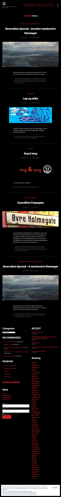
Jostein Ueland (30, 138)
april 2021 (34, 413)
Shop (52, 5)
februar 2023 (35, 384)
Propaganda (47, 6)
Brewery (38, 25)
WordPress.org (6, 405)
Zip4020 (23, 84)
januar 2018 (35, 473)
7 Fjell (22, 248)
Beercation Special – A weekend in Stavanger (30, 270)
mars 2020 (34, 431)
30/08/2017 (26, 277)
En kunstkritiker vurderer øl (39, 357)
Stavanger (45, 83)
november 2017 (36, 477)
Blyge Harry (31, 248)
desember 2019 (36, 436)
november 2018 (36, 456)
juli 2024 (34, 375)
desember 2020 (36, 418)
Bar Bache (26, 248)
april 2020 (34, 429)
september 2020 (36, 423)
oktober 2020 (35, 422)
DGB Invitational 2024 (9, 362)
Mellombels (17, 83)
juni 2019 (34, 443)
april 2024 (34, 377)
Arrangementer (30, 5)
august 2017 (35, 482)
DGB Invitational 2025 (37, 338)
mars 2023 (34, 382)
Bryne (41, 80)
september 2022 (36, 391)
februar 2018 (35, 472)
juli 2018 (34, 463)
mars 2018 (34, 470)
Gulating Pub (35, 250)
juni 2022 (34, 395)
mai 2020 (34, 427)
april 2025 (34, 370)
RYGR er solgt (7, 383)
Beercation (31, 25)
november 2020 (36, 420)
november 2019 (36, 438)
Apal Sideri (23, 80)
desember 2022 (36, 388)
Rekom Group (36, 189)
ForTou (36, 320)
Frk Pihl (27, 250)
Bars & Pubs (24, 25)
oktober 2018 (35, 457)
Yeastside (29, 252)
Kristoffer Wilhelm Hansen (23, 189)
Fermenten (31, 320)
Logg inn (4, 400)
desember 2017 (36, 475)
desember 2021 (36, 400)
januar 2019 (35, 452)
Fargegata (17, 250)
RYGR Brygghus (31, 83)
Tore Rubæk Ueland (34, 139)
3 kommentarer (35, 209)
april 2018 (34, 468)
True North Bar (23, 323)
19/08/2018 (26, 209)
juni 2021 (34, 409)
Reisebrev (42, 251)
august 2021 (35, 406)
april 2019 (34, 447)
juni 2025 (34, 368)
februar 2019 (35, 450)
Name (3, 409)
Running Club (26, 139)
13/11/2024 (25, 39)
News (24, 5)
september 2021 (36, 404)
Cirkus (16, 81)
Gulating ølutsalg (41, 320)
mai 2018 (34, 466)
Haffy (16, 251)
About (52, 6)
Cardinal (45, 80)
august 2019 (35, 441)
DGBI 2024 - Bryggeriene (10, 348)
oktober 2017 (35, 479)
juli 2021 (34, 407)
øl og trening (20, 139)
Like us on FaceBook (13, 388)
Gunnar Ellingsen (42, 250)
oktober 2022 (35, 389)
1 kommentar (36, 277)
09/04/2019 (25, 159)
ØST (21, 83)
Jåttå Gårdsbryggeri (27, 81)
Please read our (10, 420)
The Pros (44, 5)
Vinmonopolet (18, 84)
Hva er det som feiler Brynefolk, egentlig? (14, 353)
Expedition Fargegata (30, 204)
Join (49, 5)
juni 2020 (34, 425)
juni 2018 (34, 464)
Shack (20, 252)
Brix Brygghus (36, 80)
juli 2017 (34, 484)
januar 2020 (35, 434)
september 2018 (36, 459)
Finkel (21, 250)
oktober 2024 (35, 373)
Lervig (33, 81)
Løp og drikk (30, 100)
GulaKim (6, 377)
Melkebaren (43, 81)
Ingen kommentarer (35, 39)
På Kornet (25, 83)
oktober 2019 (35, 439)
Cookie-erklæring (33, 494)
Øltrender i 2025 (8, 350)
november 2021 (36, 402)
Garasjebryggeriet (22, 138)
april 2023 (34, 381)
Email (3, 415)
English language (31, 263)
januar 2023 (35, 386)
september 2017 (36, 481)
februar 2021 (35, 414)
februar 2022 (35, 398)
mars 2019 (34, 448)
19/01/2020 (25, 104)
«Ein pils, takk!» (36, 349)
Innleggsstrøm (6, 401)
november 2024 (36, 372)
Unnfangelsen (7, 380)
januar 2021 (35, 416)
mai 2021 (34, 411)
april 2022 (34, 397)
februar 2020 (35, 432)
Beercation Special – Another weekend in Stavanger (30, 32)
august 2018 (35, 461)
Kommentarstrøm (6, 403)
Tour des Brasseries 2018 (10, 371)
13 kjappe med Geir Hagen (10, 374)
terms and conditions (14, 420)
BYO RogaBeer (31, 6)
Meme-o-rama (39, 6)
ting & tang (30, 150)
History (25, 6)
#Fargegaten (18, 80)
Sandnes (40, 83)
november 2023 (36, 379)
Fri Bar (24, 250)
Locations (38, 5)
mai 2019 (34, 445)
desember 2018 (36, 454)
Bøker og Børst (29, 80)
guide (31, 250)
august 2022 (35, 393)
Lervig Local (38, 81)
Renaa (39, 321)
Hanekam (20, 81)
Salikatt (36, 83)
